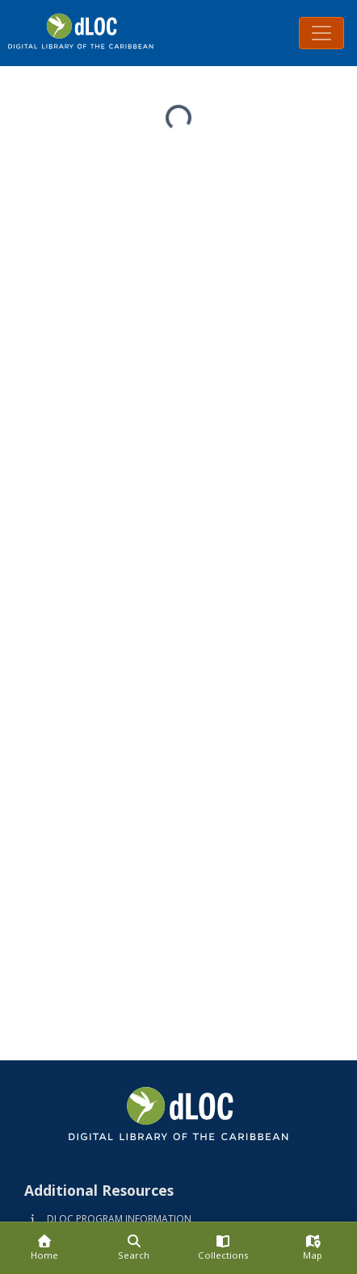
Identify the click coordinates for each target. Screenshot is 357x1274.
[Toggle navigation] (321, 33)
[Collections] (223, 1248)
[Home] (45, 1248)
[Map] (313, 1248)
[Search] (134, 1248)
